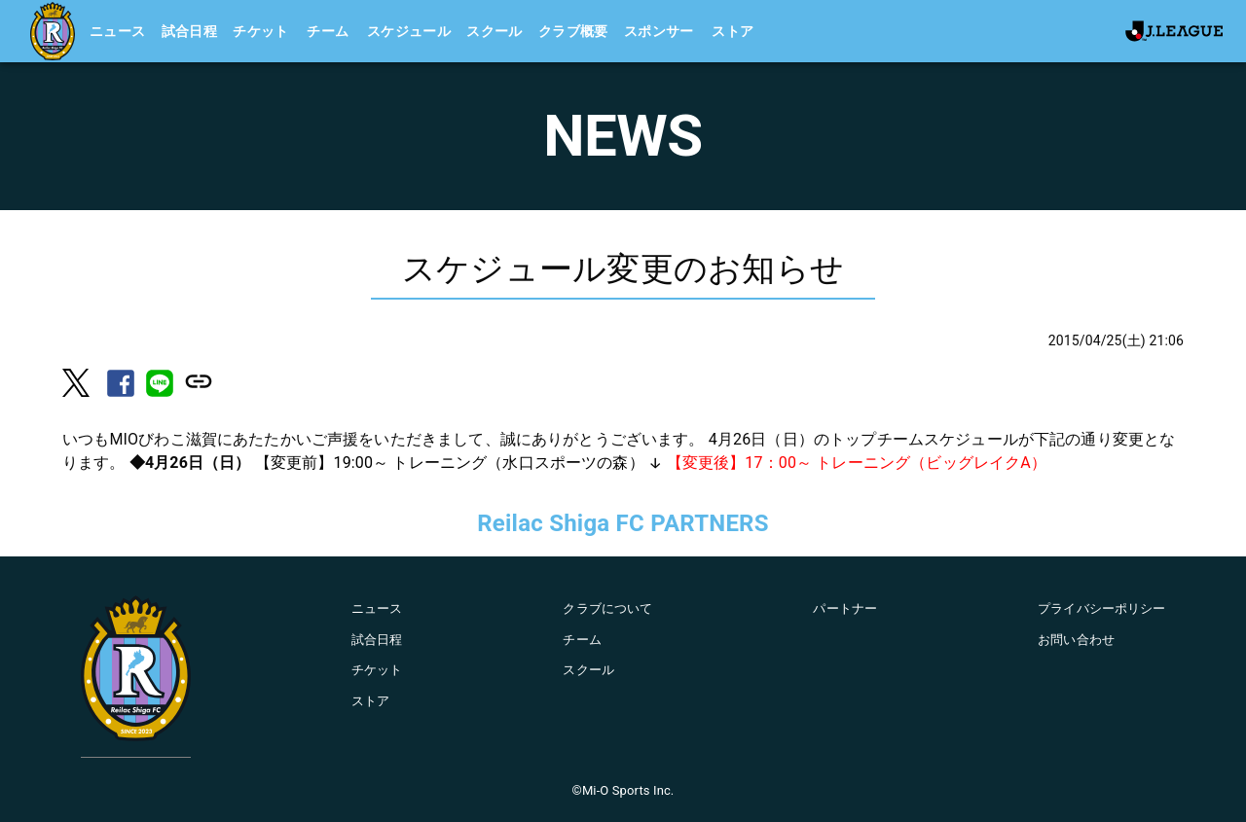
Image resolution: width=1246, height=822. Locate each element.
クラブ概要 (573, 31)
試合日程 (190, 31)
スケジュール (409, 31)
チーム (327, 31)
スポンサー (659, 31)
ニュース (118, 31)
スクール (494, 31)
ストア (732, 31)
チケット (261, 31)
